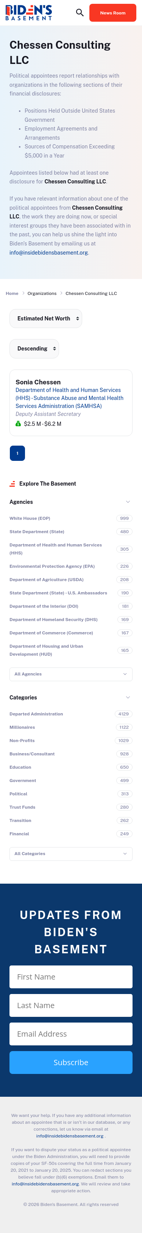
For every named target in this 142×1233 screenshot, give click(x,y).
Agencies (21, 502)
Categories (23, 698)
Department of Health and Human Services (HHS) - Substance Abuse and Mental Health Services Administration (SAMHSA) (69, 398)
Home (12, 293)
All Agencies (28, 674)
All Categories (29, 853)
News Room (113, 13)
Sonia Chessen (38, 382)
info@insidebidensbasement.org (48, 253)
